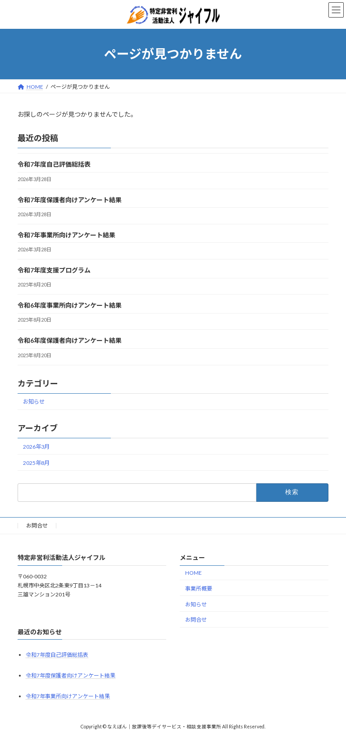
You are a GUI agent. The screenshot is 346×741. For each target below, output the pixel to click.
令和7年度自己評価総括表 (54, 164)
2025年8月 (36, 462)
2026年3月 (36, 446)
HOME (193, 572)
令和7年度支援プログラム (54, 270)
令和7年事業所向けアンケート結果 (66, 235)
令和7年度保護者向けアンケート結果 (70, 199)
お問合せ (37, 525)
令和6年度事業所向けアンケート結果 (70, 305)
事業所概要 (198, 588)
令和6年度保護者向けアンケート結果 (70, 340)
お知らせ (34, 401)
